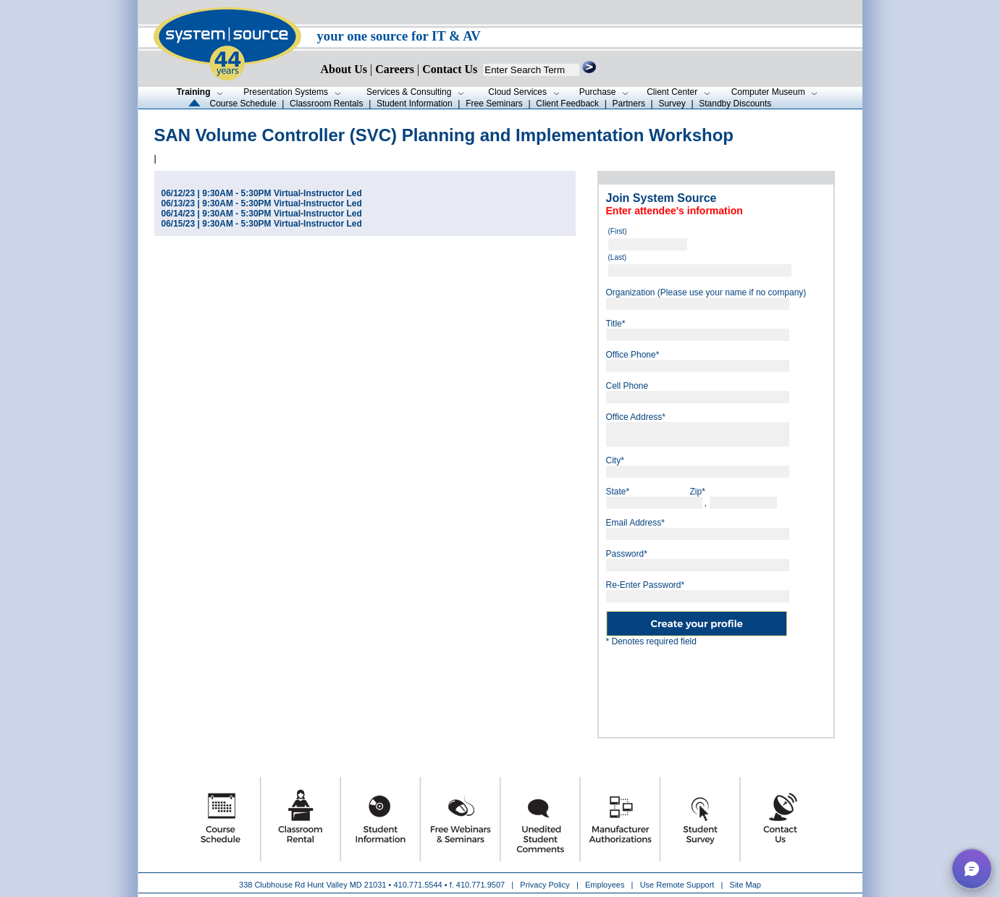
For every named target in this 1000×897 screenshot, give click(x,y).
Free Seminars (494, 103)
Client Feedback (567, 103)
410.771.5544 (417, 884)
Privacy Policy (546, 884)
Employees (604, 884)
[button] (972, 869)
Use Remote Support (677, 884)
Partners (629, 103)
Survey (671, 103)
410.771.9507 (480, 884)
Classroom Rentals (326, 103)
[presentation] (716, 686)
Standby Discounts (735, 103)
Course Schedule (243, 103)
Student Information (415, 103)
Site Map (745, 884)
